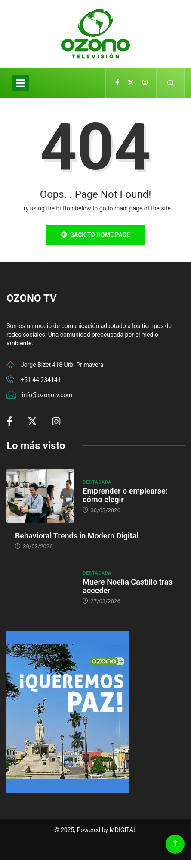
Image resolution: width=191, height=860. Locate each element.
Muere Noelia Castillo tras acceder (128, 586)
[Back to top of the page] (175, 843)
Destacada (97, 482)
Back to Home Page (95, 234)
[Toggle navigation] (20, 82)
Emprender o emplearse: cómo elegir (125, 495)
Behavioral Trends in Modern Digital (77, 535)
